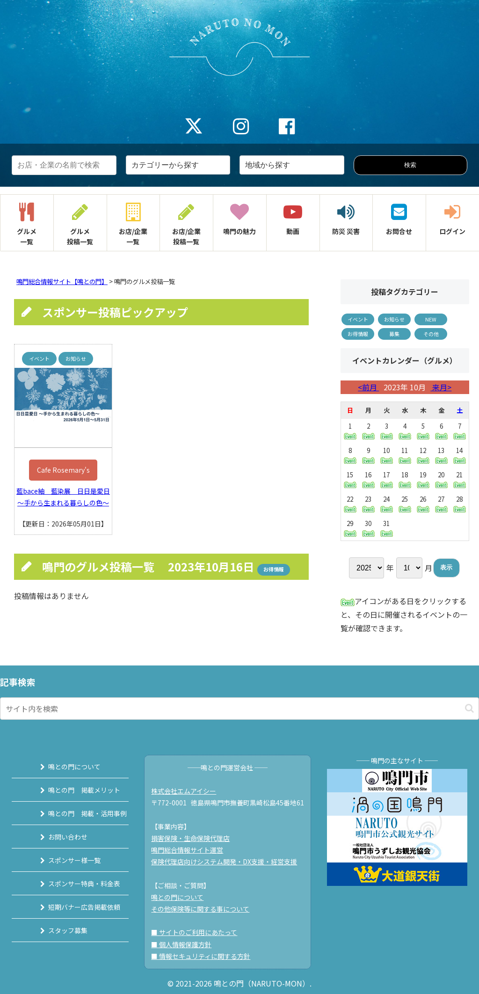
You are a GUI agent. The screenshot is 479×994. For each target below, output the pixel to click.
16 (368, 479)
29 (350, 528)
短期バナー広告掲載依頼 (74, 907)
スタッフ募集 (57, 930)
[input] (239, 708)
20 (441, 479)
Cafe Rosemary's (63, 470)
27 (441, 504)
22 (350, 503)
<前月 (368, 387)
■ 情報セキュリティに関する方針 (205, 956)
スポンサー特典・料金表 (74, 883)
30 (368, 528)
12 (423, 455)
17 (386, 479)
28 (459, 503)
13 (441, 455)
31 (386, 528)
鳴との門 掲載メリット (74, 790)
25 (405, 504)
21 (459, 479)
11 (405, 455)
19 (423, 479)
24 (386, 504)
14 (459, 455)
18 (405, 479)
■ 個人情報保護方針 (186, 944)
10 (386, 455)
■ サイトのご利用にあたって (199, 932)
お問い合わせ (57, 836)
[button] (469, 708)
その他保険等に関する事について (205, 909)
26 (423, 504)
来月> (440, 387)
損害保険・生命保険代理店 (195, 838)
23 (368, 504)
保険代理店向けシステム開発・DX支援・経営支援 (229, 861)
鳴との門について (64, 766)
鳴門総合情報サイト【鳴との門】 (62, 281)
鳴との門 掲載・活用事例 (77, 813)
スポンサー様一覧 (64, 860)
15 (350, 479)
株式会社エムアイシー (188, 791)
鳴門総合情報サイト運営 (192, 850)
